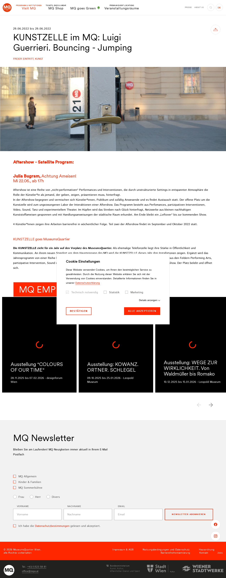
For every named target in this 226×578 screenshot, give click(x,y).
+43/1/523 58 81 (36, 567)
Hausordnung (206, 549)
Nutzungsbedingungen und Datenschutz (166, 549)
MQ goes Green (85, 8)
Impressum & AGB (123, 549)
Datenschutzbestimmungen (52, 526)
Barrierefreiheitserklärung (175, 553)
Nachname (74, 506)
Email (121, 506)
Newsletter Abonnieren (189, 514)
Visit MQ (28, 7)
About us (199, 7)
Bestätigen (79, 311)
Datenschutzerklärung (87, 283)
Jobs (219, 553)
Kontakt (203, 553)
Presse (188, 7)
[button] (211, 405)
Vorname (23, 506)
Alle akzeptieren (142, 311)
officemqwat (30, 571)
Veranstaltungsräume (121, 7)
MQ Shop (56, 7)
